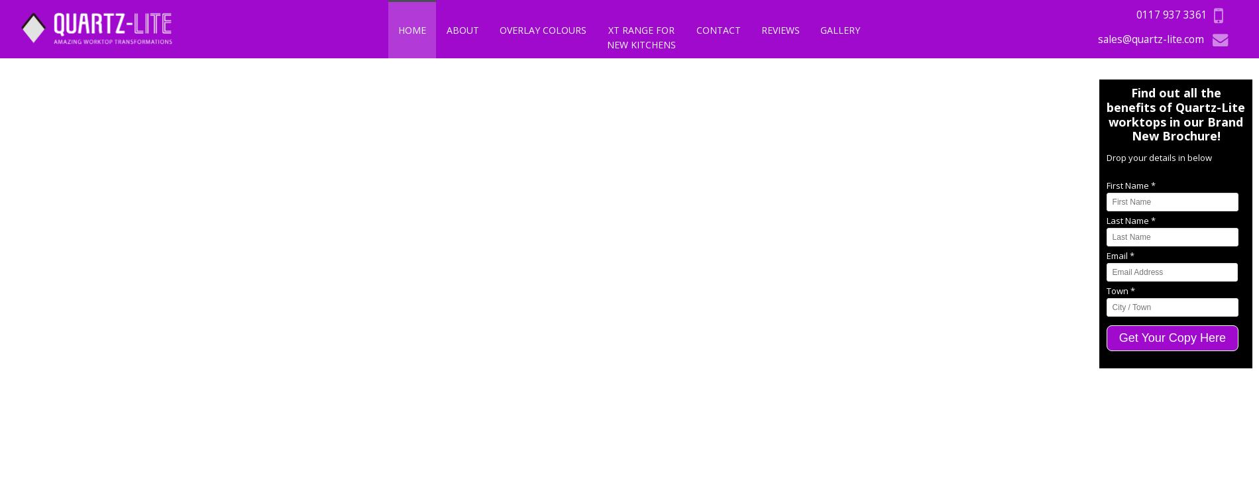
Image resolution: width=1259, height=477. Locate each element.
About (463, 30)
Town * (1121, 291)
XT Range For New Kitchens (641, 37)
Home (412, 30)
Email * (1120, 256)
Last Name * (1131, 221)
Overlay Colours (543, 30)
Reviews (780, 30)
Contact (718, 30)
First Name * (1131, 185)
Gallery (840, 30)
